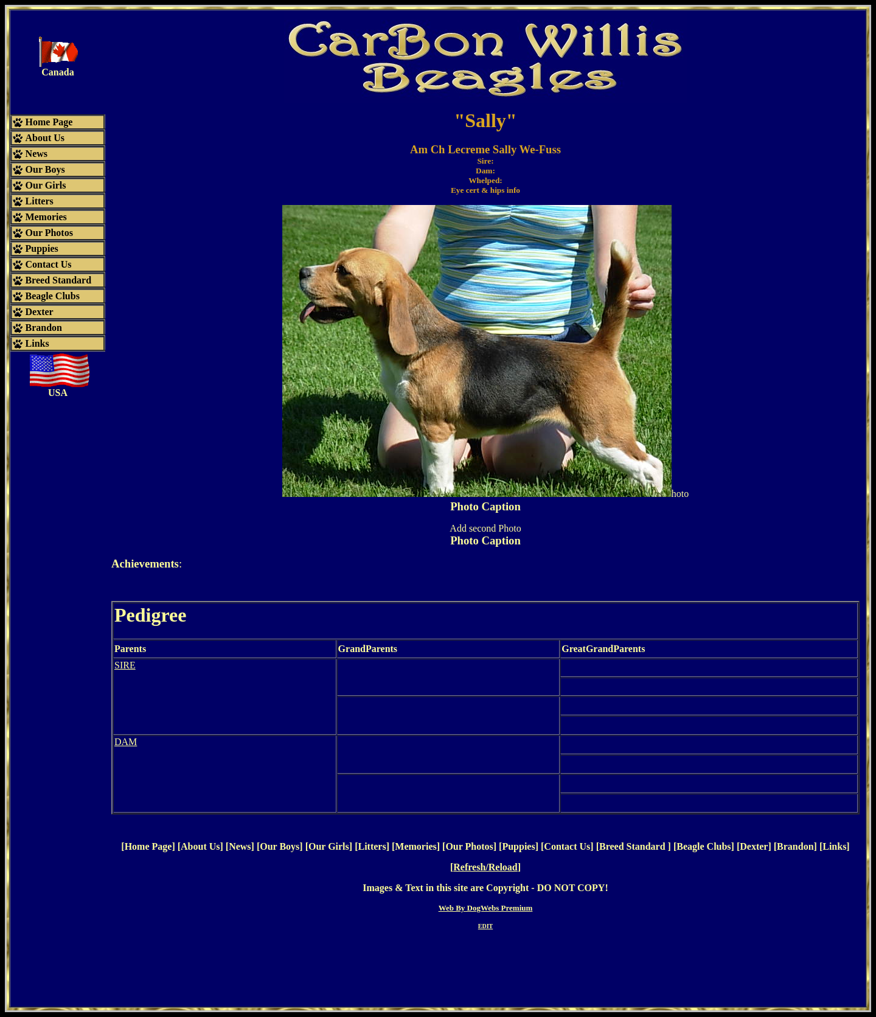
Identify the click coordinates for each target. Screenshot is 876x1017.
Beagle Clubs (703, 846)
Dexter (754, 846)
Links (834, 846)
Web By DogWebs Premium (486, 907)
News (240, 846)
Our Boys (279, 846)
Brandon (795, 846)
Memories (415, 846)
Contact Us (567, 846)
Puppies (518, 846)
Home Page (148, 846)
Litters (372, 846)
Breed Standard (633, 846)
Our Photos (469, 846)
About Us (200, 846)
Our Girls (328, 846)
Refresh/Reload (485, 867)
